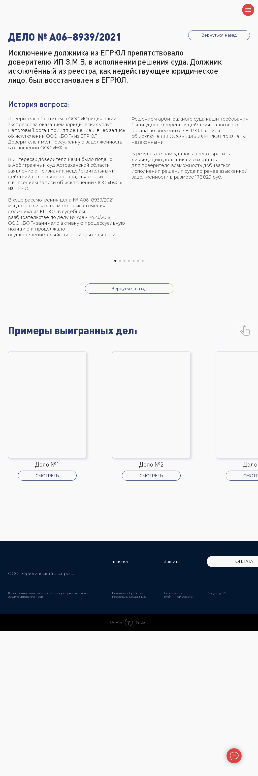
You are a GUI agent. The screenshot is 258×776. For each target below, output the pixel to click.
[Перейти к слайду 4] (129, 406)
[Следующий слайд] (197, 326)
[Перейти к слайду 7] (143, 406)
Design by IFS (216, 738)
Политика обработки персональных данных (129, 739)
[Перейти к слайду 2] (120, 406)
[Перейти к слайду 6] (138, 406)
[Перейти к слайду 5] (134, 406)
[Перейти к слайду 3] (124, 406)
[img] (18, 706)
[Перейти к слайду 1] (115, 406)
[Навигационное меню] (248, 10)
